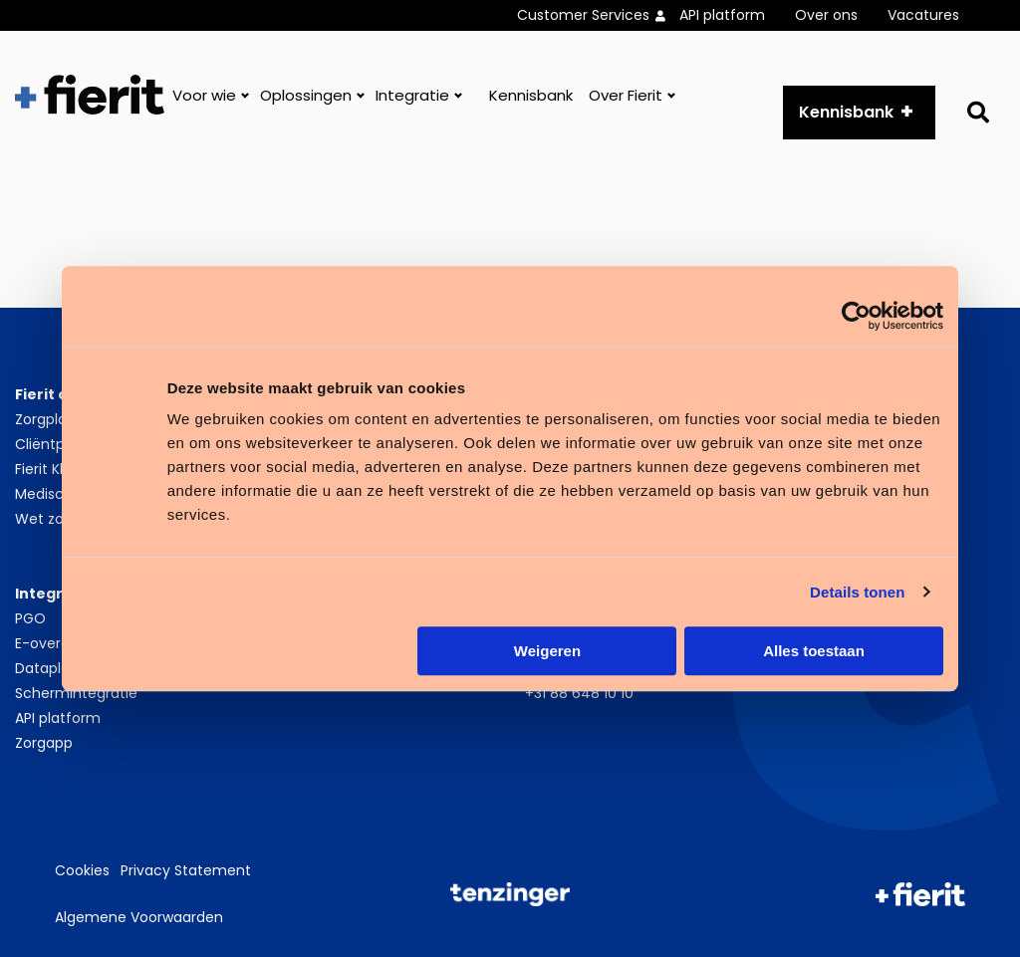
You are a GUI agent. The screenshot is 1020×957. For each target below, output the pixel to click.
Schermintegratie (76, 693)
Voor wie (204, 95)
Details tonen (857, 592)
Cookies (82, 870)
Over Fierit (625, 95)
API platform (722, 15)
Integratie (412, 95)
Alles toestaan (814, 650)
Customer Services (583, 15)
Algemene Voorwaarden (139, 917)
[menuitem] (598, 15)
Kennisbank (531, 95)
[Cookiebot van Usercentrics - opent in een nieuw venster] (856, 316)
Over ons (826, 15)
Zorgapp (44, 743)
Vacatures (923, 15)
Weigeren (547, 650)
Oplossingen (306, 95)
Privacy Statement (186, 870)
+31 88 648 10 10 (579, 693)
